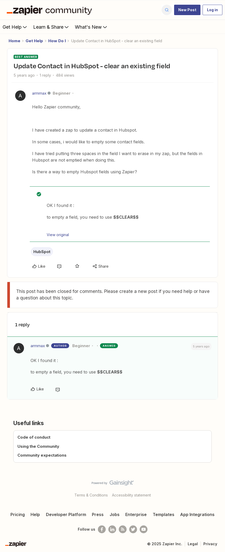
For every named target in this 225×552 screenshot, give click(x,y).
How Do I (57, 40)
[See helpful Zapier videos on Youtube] (143, 529)
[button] (187, 10)
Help (35, 514)
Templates (163, 514)
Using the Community (38, 446)
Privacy (210, 544)
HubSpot (41, 251)
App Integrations (197, 514)
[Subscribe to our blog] (123, 529)
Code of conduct (33, 437)
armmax (39, 93)
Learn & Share (51, 27)
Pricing (17, 514)
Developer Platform (66, 514)
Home (14, 40)
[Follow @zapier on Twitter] (133, 529)
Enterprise (136, 514)
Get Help (15, 27)
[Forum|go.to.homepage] (50, 10)
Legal (193, 544)
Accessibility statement (131, 495)
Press (98, 514)
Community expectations (42, 455)
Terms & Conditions (91, 495)
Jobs (115, 514)
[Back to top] (219, 487)
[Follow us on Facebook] (102, 529)
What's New (91, 27)
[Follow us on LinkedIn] (112, 529)
